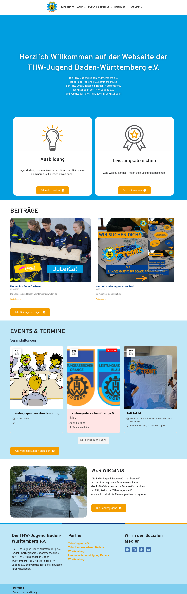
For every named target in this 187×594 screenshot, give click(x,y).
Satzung (61, 589)
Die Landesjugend (72, 7)
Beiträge (119, 7)
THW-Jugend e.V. (79, 543)
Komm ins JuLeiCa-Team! (26, 286)
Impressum (18, 589)
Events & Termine (99, 7)
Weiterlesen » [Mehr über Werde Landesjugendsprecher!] (101, 299)
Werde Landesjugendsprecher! (115, 286)
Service (135, 7)
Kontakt (74, 589)
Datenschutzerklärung (41, 589)
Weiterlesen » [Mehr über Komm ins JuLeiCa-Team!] (15, 299)
